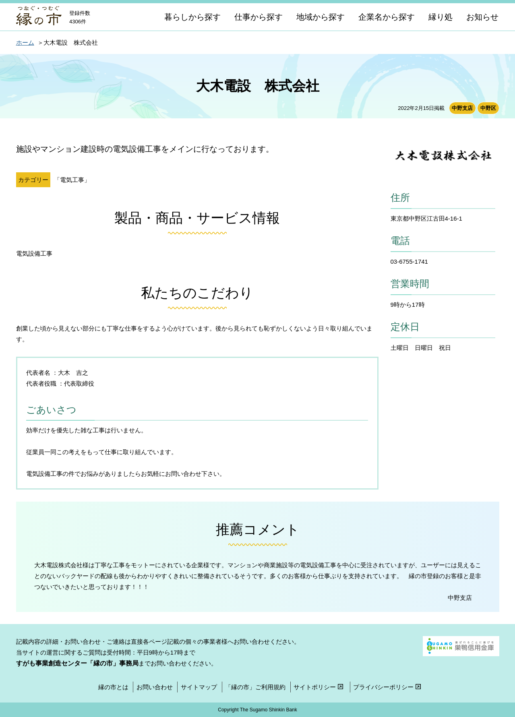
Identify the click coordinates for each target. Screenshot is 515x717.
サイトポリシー (319, 687)
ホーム (25, 42)
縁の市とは (113, 687)
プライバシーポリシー (388, 687)
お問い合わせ (155, 687)
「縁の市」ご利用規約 (255, 687)
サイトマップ (199, 687)
